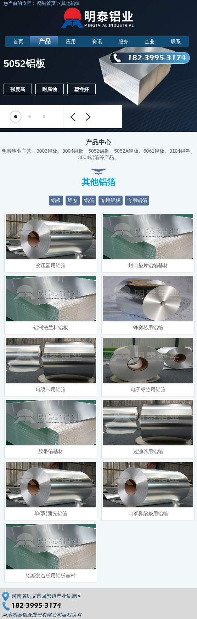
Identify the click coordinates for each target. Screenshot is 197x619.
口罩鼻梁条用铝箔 (148, 513)
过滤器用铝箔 (148, 451)
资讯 (97, 41)
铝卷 (73, 200)
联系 (176, 41)
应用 (71, 41)
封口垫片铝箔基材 (148, 265)
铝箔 (89, 200)
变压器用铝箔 (51, 265)
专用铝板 (110, 200)
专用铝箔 (137, 200)
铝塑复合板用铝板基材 (50, 575)
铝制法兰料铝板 (50, 327)
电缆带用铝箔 (51, 389)
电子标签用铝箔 (148, 389)
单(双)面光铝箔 (50, 513)
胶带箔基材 (50, 451)
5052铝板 (24, 63)
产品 (45, 41)
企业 (149, 41)
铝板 (56, 200)
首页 (18, 41)
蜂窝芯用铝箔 (148, 327)
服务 (123, 41)
